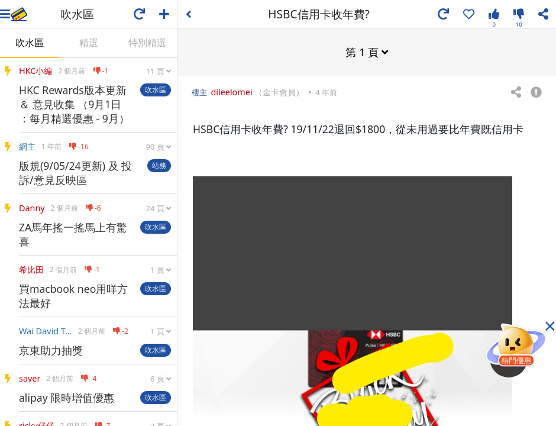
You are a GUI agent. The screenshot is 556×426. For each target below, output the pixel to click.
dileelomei (231, 91)
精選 (88, 42)
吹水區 (29, 42)
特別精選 (147, 42)
